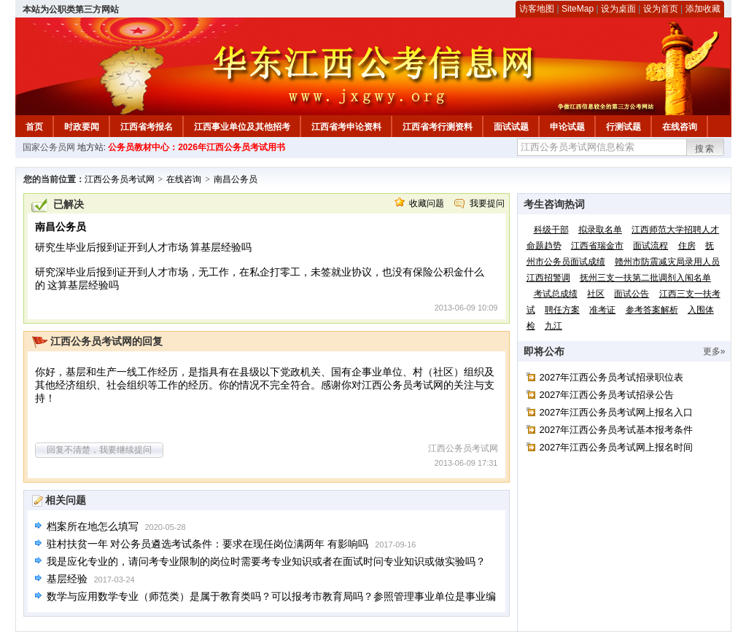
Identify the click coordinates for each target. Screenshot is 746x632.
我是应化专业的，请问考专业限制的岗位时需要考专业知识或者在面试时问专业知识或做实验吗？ (266, 561)
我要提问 (487, 203)
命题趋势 (544, 246)
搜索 (705, 149)
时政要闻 (81, 127)
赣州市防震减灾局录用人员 (667, 262)
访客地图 (536, 9)
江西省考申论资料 (346, 127)
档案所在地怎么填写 (93, 526)
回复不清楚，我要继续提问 (99, 450)
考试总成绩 (556, 294)
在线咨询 (679, 127)
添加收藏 (702, 9)
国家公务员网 (49, 147)
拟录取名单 (600, 230)
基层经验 (67, 579)
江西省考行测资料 (438, 127)
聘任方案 (562, 310)
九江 (553, 326)
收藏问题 (426, 203)
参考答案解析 (652, 310)
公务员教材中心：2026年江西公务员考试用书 (196, 147)
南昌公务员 (235, 179)
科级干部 (551, 230)
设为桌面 (618, 9)
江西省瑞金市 (597, 246)
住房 (687, 246)
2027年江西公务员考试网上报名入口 (616, 412)
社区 (596, 294)
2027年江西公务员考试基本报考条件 (616, 429)
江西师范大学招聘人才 (675, 230)
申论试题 (567, 127)
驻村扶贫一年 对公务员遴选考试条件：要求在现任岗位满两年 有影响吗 (208, 544)
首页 (34, 127)
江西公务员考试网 (120, 179)
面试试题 (511, 127)
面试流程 (650, 246)
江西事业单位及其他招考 (242, 127)
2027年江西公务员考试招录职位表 (612, 377)
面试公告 (631, 294)
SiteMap (578, 9)
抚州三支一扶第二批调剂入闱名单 (645, 278)
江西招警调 (548, 278)
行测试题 (623, 127)
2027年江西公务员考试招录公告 (607, 394)
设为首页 (660, 9)
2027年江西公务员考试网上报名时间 (616, 447)
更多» (714, 351)
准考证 (602, 310)
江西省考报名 (146, 127)
